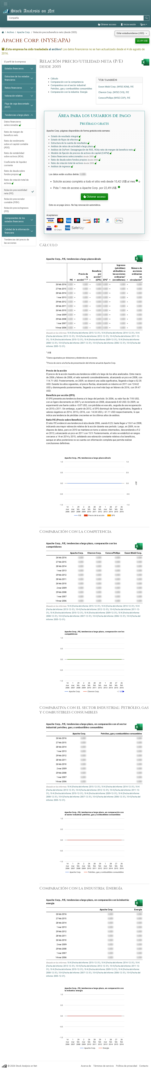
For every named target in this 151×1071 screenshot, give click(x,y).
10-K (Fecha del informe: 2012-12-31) (92, 336)
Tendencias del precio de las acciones (16, 241)
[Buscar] (75, 18)
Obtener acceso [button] (94, 196)
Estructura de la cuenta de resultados (70, 143)
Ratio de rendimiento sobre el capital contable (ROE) (16, 144)
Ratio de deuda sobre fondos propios (14, 173)
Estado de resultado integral (66, 136)
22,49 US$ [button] (142, 40)
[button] (137, 181)
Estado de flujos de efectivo (66, 139)
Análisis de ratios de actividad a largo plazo (73, 146)
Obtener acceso (107, 24)
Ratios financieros (13, 87)
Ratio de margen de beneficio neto (13, 134)
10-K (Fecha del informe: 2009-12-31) (100, 339)
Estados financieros (14, 68)
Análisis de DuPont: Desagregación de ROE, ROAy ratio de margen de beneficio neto (93, 149)
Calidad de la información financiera (17, 231)
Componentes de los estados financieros (15, 220)
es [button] (142, 24)
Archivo (10, 32)
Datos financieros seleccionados (12, 123)
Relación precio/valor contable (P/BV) (14, 201)
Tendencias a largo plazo (17, 115)
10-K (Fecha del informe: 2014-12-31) (117, 333)
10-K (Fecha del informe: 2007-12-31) (75, 343)
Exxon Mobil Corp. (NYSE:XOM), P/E (116, 86)
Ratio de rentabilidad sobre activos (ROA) (14, 155)
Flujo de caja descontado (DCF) (17, 105)
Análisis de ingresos (62, 166)
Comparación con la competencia (67, 82)
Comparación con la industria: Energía (69, 92)
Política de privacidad (126, 1066)
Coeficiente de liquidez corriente (15, 164)
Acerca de (86, 1066)
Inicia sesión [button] (128, 24)
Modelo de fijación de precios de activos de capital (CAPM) (81, 153)
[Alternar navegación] (5, 4)
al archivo (55, 49)
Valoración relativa (13, 95)
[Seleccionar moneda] (132, 33)
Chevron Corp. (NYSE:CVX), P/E (113, 92)
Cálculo (54, 78)
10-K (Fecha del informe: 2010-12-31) (66, 339)
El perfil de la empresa (15, 61)
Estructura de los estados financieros (17, 78)
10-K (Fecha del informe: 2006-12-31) (109, 343)
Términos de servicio (103, 1066)
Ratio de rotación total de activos (16, 182)
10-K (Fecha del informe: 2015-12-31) (83, 333)
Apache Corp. (23, 32)
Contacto (143, 1066)
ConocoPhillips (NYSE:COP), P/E (114, 98)
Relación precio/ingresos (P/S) (16, 210)
